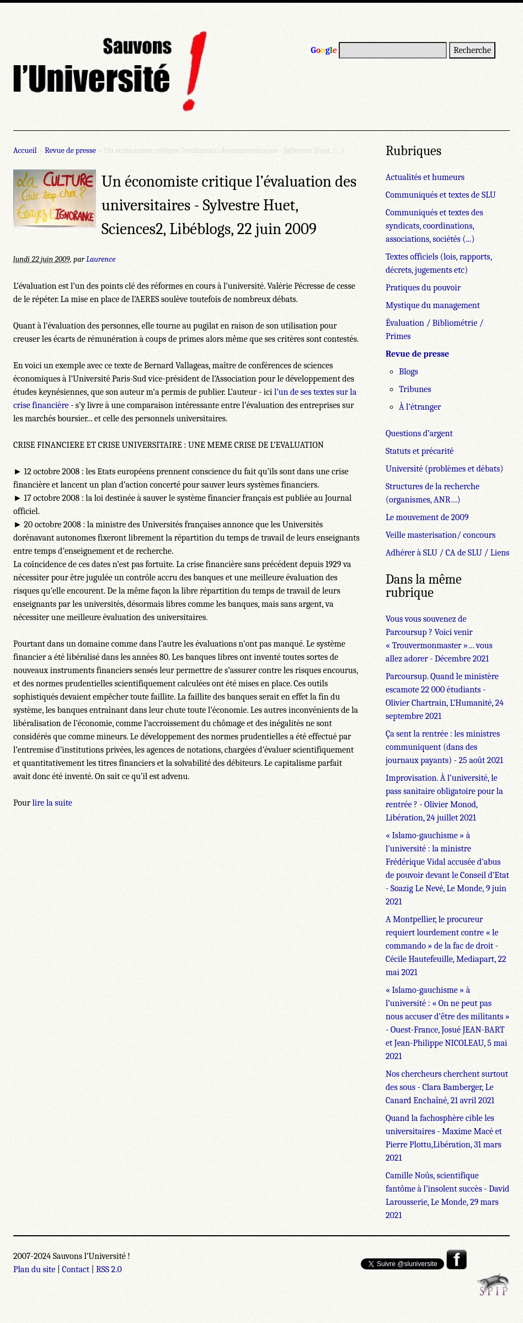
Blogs (408, 372)
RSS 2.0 (109, 1269)
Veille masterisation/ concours (440, 535)
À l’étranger (420, 407)
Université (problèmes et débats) (444, 469)
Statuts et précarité (419, 451)
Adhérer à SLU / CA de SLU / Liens (447, 553)
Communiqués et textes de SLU (441, 195)
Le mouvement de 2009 (427, 517)
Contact (75, 1269)
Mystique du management (433, 305)
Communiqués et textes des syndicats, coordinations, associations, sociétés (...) (434, 226)
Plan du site (34, 1269)
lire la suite (52, 803)
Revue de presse (70, 150)
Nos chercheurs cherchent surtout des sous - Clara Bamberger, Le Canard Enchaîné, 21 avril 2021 (447, 1087)
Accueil (25, 150)
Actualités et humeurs (425, 177)
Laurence (100, 259)
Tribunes (415, 389)
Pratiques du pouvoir (423, 288)
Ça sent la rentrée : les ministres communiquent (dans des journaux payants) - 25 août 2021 (444, 747)
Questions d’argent (419, 433)
